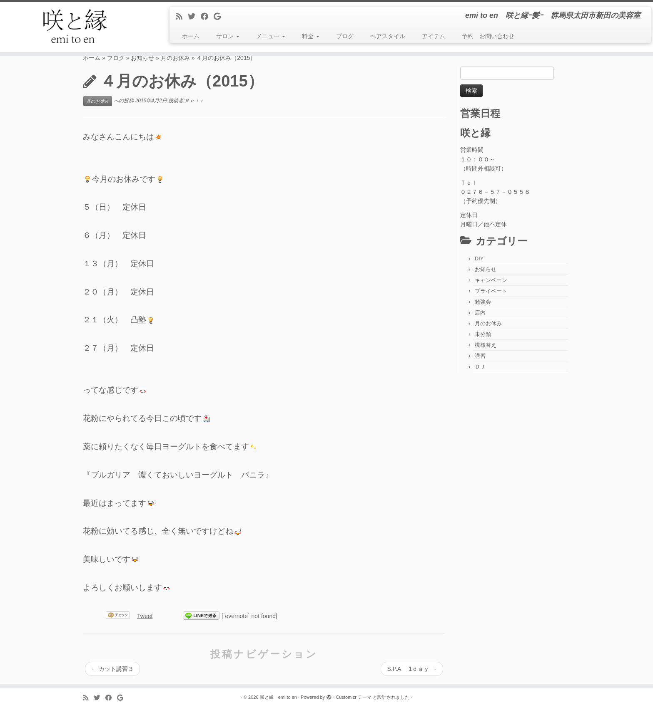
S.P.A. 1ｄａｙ (412, 668)
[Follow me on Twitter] (194, 16)
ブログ (345, 36)
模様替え (485, 345)
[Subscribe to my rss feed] (182, 16)
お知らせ (142, 57)
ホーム (190, 36)
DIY (479, 258)
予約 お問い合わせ (488, 36)
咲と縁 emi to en (278, 697)
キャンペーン (491, 280)
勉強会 (483, 302)
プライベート (491, 291)
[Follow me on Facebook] (207, 16)
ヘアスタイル (387, 36)
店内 (480, 312)
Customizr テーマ (353, 697)
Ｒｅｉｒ (194, 101)
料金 (310, 36)
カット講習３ (112, 668)
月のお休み (175, 57)
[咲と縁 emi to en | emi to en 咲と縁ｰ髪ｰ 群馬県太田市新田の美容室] (75, 27)
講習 (480, 356)
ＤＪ (480, 367)
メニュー (270, 36)
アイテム (433, 36)
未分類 (483, 334)
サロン (227, 36)
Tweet (144, 616)
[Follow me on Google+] (220, 16)
